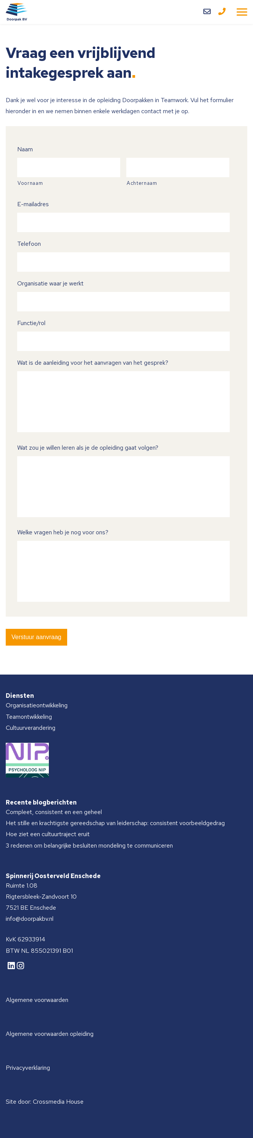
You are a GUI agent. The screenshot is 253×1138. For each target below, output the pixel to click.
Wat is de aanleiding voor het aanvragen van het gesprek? (92, 363)
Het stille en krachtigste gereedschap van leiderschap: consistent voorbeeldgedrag (115, 823)
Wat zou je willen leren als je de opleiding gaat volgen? (87, 448)
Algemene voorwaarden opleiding (49, 1034)
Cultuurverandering (30, 728)
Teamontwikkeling (29, 717)
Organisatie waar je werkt (50, 283)
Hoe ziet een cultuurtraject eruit (48, 834)
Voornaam (30, 183)
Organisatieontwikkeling (37, 705)
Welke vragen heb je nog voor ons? (62, 532)
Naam (25, 149)
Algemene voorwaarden (37, 1000)
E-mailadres (33, 204)
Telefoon (29, 244)
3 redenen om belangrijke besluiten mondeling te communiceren (89, 845)
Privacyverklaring (28, 1068)
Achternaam (142, 183)
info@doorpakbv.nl (29, 919)
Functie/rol (31, 323)
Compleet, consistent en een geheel (54, 812)
